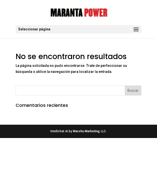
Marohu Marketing (86, 131)
